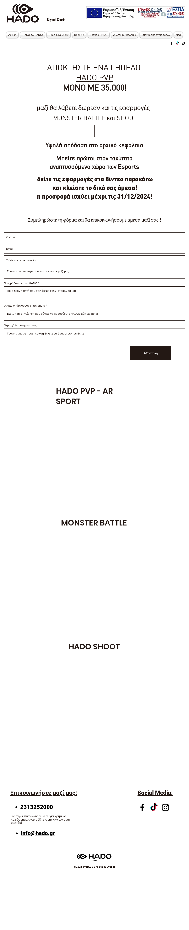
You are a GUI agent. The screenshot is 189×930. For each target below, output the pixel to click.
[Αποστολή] (150, 353)
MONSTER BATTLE (79, 118)
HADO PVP (94, 77)
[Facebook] (172, 43)
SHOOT (127, 118)
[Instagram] (183, 43)
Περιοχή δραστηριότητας (20, 325)
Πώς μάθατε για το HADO (20, 283)
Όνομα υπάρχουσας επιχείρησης (24, 305)
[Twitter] (177, 43)
